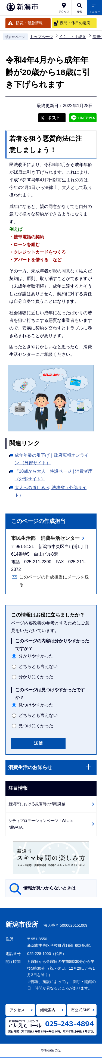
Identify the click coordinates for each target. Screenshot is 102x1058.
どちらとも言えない (38, 666)
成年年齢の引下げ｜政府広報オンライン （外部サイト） (52, 459)
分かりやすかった (35, 656)
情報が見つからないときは (49, 888)
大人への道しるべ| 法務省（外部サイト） (51, 491)
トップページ (41, 37)
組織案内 (47, 1010)
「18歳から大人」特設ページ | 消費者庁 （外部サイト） (54, 475)
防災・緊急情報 (29, 23)
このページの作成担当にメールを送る (54, 581)
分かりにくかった (35, 676)
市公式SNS (80, 1010)
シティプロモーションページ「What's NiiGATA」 (40, 824)
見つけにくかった (35, 725)
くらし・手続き (72, 37)
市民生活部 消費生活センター (45, 538)
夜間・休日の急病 (75, 23)
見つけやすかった (35, 705)
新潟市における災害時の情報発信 (37, 804)
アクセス (17, 1010)
